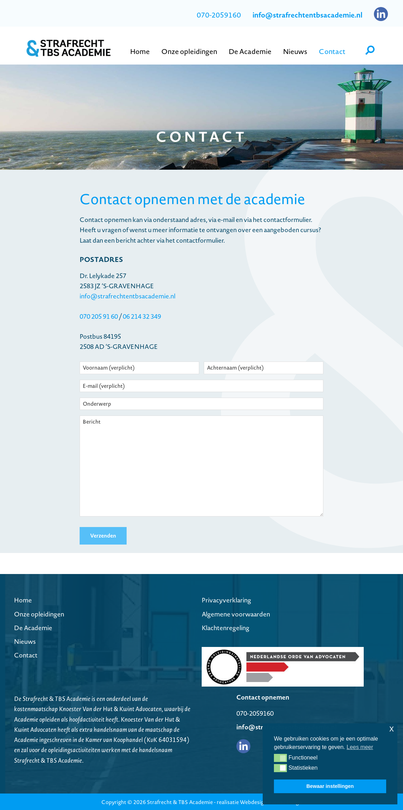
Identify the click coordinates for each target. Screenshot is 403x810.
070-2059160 (219, 15)
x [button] (391, 728)
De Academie (33, 626)
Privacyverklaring (226, 599)
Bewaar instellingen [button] (330, 786)
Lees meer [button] (360, 747)
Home (23, 599)
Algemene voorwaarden (236, 613)
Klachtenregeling (225, 626)
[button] (280, 758)
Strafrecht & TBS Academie (180, 801)
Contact (26, 654)
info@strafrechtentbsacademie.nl (127, 296)
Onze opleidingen (39, 613)
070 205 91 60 (99, 316)
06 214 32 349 (141, 316)
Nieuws (25, 640)
